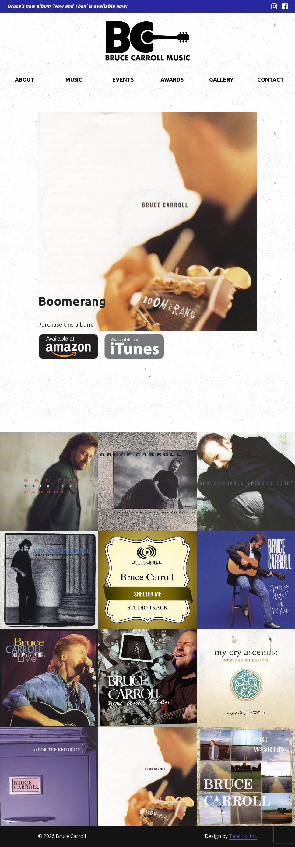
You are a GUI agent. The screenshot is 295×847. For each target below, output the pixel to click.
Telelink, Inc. (243, 836)
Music (73, 79)
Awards (172, 79)
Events (123, 79)
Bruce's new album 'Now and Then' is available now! (67, 6)
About (24, 79)
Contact (270, 79)
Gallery (221, 79)
